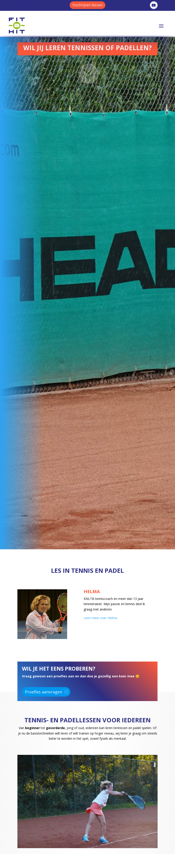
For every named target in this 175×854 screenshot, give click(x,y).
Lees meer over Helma (100, 618)
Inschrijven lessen (87, 4)
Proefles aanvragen (43, 692)
